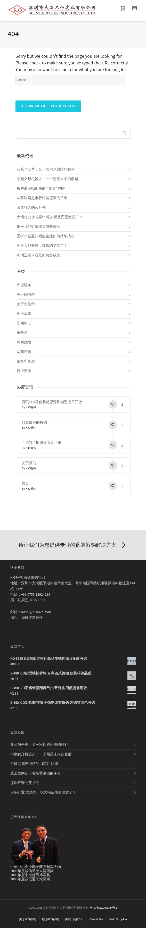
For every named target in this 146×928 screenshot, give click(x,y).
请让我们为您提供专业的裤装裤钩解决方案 (73, 545)
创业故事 (24, 313)
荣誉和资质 (26, 361)
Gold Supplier (118, 919)
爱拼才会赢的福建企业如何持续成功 (46, 236)
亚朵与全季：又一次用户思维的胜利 (46, 169)
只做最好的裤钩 (34, 422)
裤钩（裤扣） (74, 919)
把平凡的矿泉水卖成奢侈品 (38, 226)
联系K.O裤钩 (50, 919)
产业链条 (24, 285)
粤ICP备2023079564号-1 (103, 908)
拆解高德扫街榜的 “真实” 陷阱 (41, 188)
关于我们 (29, 463)
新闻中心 (24, 323)
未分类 (22, 333)
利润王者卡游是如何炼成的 (38, 255)
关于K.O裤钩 (27, 919)
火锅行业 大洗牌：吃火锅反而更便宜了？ (50, 217)
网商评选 (24, 352)
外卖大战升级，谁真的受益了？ (42, 245)
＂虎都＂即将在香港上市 (41, 443)
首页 (25, 483)
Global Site (96, 919)
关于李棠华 (26, 304)
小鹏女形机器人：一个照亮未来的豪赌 (47, 179)
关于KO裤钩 (26, 294)
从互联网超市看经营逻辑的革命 (42, 198)
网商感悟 (24, 342)
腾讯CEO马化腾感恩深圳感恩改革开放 (52, 402)
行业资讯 (24, 371)
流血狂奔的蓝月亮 (31, 207)
